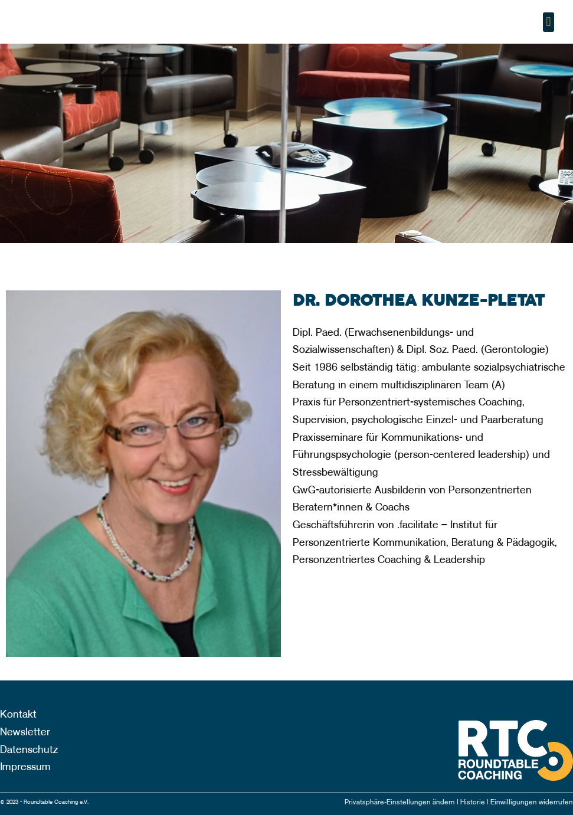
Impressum (25, 767)
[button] (548, 22)
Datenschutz (29, 750)
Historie (473, 802)
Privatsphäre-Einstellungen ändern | (402, 802)
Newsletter (25, 732)
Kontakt (18, 714)
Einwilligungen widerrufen (531, 802)
